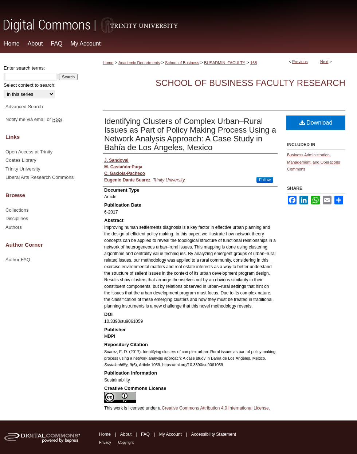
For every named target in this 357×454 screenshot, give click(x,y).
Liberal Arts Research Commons (39, 177)
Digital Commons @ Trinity (178, 17)
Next (324, 61)
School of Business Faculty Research (250, 83)
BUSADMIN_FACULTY (224, 62)
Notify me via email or (33, 119)
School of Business (182, 62)
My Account (170, 434)
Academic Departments (139, 62)
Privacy (105, 443)
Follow (265, 179)
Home (108, 62)
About (126, 434)
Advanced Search (24, 106)
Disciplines (16, 218)
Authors (13, 227)
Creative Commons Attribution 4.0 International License (215, 408)
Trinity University (22, 169)
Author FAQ (17, 259)
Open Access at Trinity (28, 151)
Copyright (126, 443)
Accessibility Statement (213, 434)
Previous (300, 61)
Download (316, 123)
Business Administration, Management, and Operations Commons (313, 162)
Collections (17, 210)
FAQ (145, 434)
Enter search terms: (24, 68)
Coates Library (20, 160)
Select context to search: (29, 85)
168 (253, 62)
